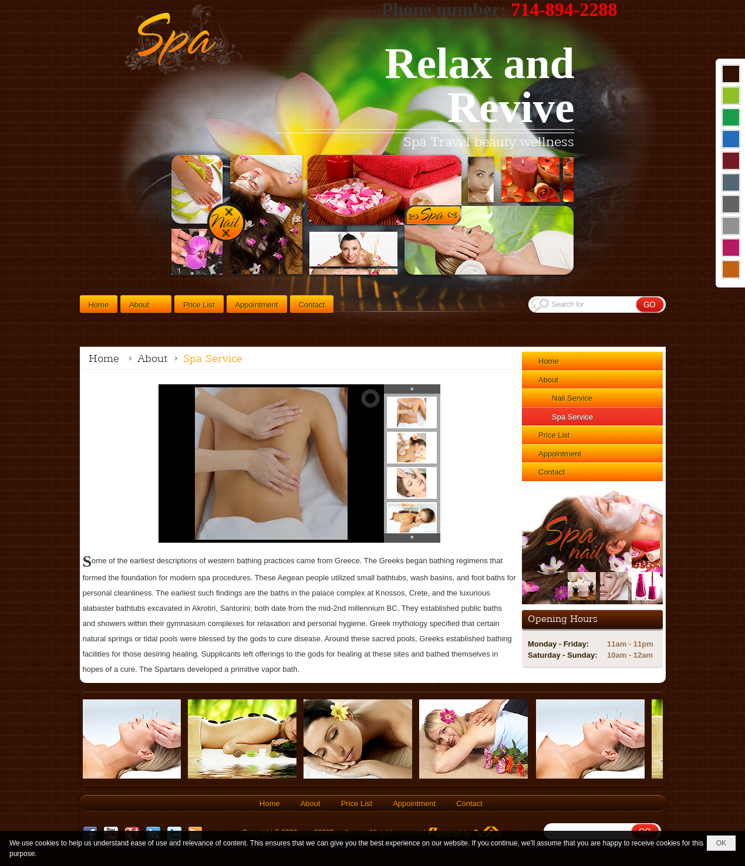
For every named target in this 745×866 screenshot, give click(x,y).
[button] (145, 304)
